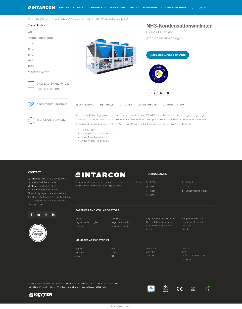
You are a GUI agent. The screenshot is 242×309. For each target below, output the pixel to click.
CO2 (30, 43)
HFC (30, 54)
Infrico (78, 218)
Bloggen (78, 7)
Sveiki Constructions (193, 222)
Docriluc (115, 218)
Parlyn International (192, 218)
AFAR (78, 256)
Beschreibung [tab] (84, 104)
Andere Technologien (40, 37)
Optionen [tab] (126, 104)
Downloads (150, 7)
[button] (192, 8)
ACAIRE (115, 248)
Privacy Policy (72, 283)
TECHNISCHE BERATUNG (51, 119)
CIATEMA (186, 225)
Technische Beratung (173, 7)
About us (63, 7)
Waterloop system (38, 71)
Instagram (46, 214)
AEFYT (78, 248)
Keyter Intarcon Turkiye (159, 222)
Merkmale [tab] (107, 104)
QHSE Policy (101, 287)
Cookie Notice (88, 287)
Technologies (95, 7)
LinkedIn (155, 93)
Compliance (99, 283)
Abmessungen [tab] (147, 104)
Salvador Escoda (120, 226)
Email (167, 93)
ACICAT (150, 255)
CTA (184, 252)
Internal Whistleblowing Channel (64, 287)
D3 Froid (151, 229)
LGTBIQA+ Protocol (38, 287)
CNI (112, 256)
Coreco (79, 226)
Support (134, 7)
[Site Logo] (41, 7)
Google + (161, 93)
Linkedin (53, 214)
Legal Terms (86, 283)
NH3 (30, 60)
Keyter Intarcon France (159, 225)
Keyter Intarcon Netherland (161, 218)
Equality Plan (113, 283)
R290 (31, 66)
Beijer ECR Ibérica (121, 222)
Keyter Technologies (86, 222)
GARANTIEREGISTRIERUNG (52, 104)
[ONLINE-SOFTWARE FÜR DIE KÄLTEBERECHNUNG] (31, 84)
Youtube (39, 214)
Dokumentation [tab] (173, 104)
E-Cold (185, 229)
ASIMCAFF (116, 252)
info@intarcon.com (48, 189)
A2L (30, 32)
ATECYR (79, 252)
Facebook (149, 93)
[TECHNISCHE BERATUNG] (31, 120)
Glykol (31, 49)
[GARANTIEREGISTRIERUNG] (31, 105)
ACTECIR (150, 252)
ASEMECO (151, 248)
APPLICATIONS (117, 7)
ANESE (185, 248)
